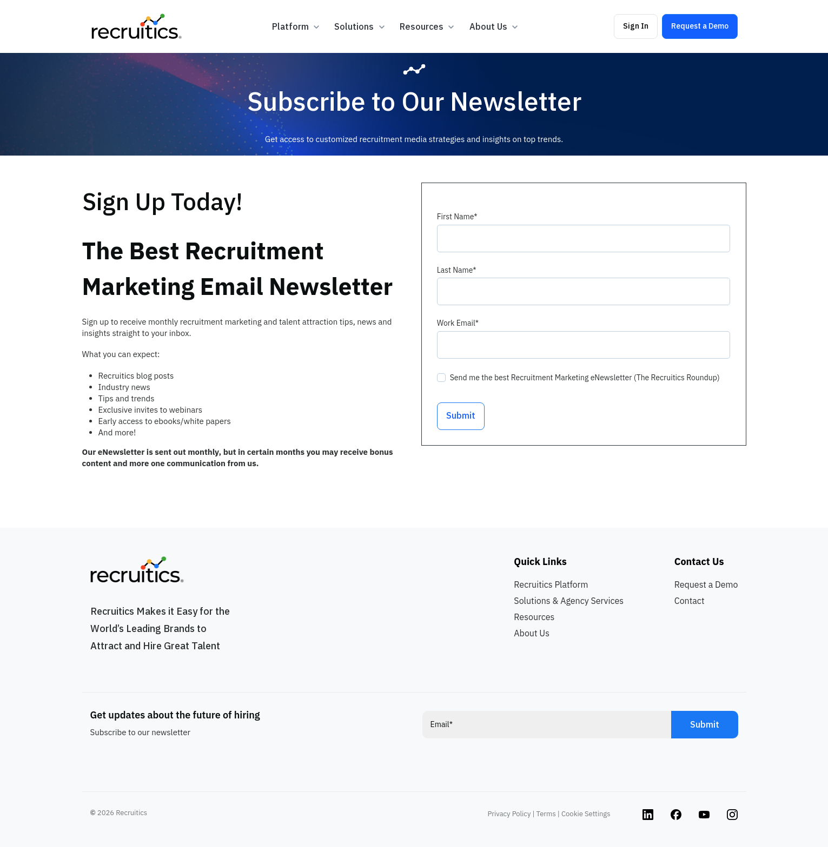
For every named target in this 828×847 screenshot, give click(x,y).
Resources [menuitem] (534, 616)
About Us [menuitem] (531, 633)
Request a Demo (699, 26)
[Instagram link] (647, 814)
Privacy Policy (509, 813)
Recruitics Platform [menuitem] (551, 584)
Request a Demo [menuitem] (706, 584)
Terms (546, 813)
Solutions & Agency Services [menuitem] (569, 600)
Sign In (635, 26)
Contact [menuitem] (689, 600)
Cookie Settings (585, 813)
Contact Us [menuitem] (699, 561)
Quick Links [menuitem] (540, 561)
